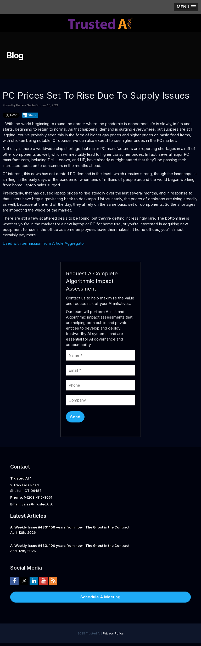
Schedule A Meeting (100, 596)
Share (29, 115)
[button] (186, 7)
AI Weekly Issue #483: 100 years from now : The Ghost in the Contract (70, 527)
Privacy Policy (113, 633)
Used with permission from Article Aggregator (44, 243)
